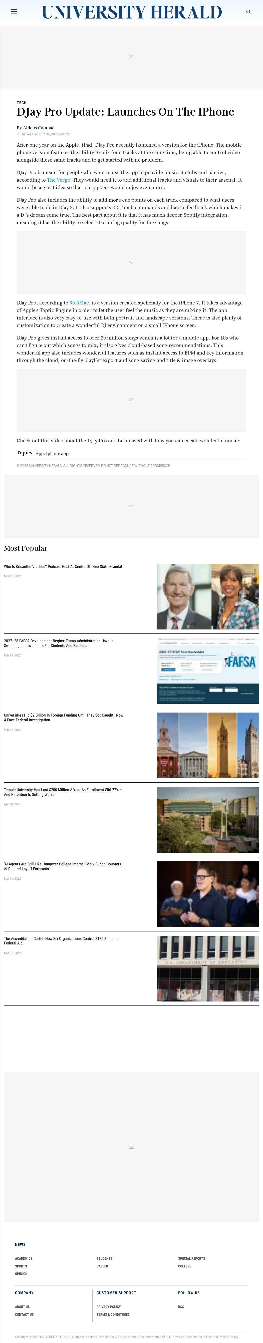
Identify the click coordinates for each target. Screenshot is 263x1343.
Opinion (21, 1274)
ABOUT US (22, 1307)
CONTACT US (24, 1314)
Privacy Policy (228, 1337)
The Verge (58, 179)
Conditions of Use (199, 1337)
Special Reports (191, 1258)
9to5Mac (79, 302)
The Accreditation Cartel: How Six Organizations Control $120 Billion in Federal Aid (61, 941)
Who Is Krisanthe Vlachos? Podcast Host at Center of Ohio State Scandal (63, 566)
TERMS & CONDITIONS (113, 1314)
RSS (181, 1307)
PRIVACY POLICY (109, 1307)
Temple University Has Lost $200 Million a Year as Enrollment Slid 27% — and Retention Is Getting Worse (63, 792)
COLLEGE (184, 1266)
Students (105, 1258)
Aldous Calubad (39, 128)
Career (102, 1266)
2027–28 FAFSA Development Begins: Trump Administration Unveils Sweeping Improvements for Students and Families (58, 643)
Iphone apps (58, 453)
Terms (175, 1337)
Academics (24, 1258)
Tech (22, 102)
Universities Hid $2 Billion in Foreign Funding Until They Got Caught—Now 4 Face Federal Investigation (63, 718)
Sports (21, 1266)
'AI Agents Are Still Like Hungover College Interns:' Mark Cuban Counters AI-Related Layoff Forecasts (62, 866)
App (40, 453)
